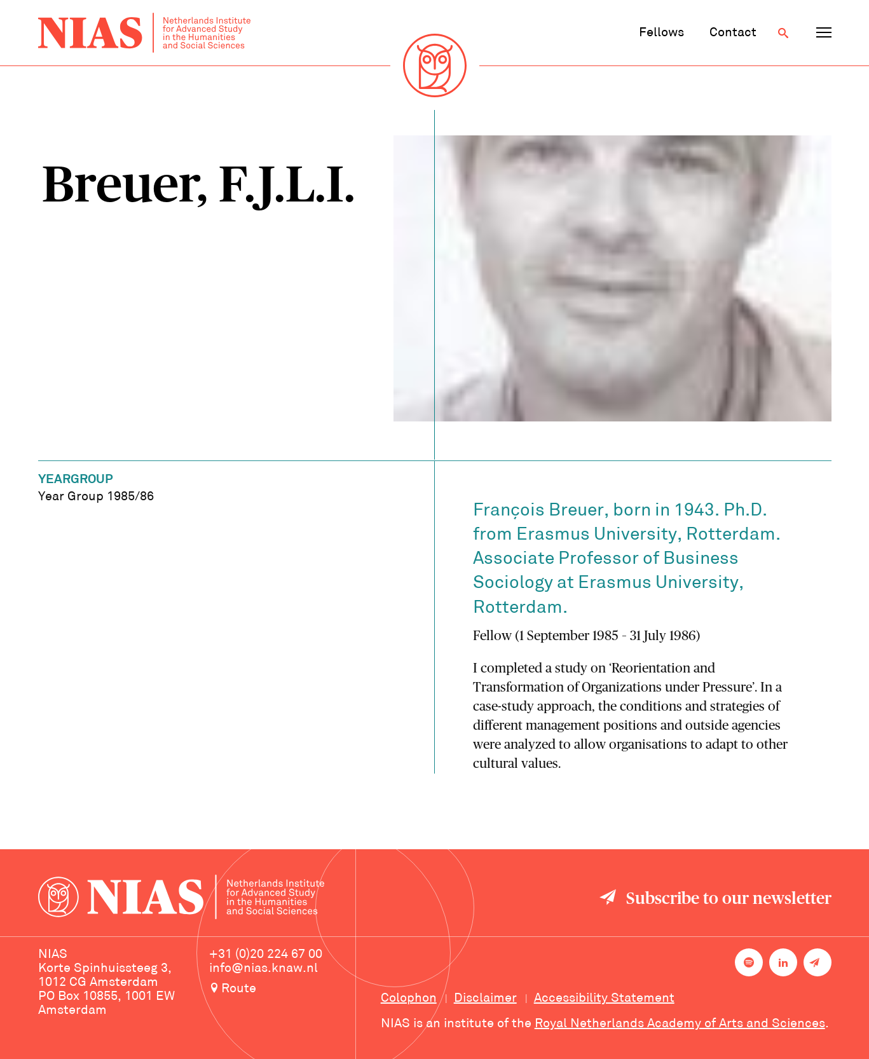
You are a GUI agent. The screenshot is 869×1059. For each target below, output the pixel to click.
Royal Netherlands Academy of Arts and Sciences (680, 1024)
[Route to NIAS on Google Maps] (282, 990)
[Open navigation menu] (824, 33)
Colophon (409, 998)
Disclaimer (485, 998)
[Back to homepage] (144, 33)
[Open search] (783, 33)
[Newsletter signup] (817, 962)
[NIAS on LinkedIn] (783, 962)
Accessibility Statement (604, 998)
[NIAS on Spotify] (749, 962)
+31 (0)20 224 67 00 (265, 954)
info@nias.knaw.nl (263, 968)
